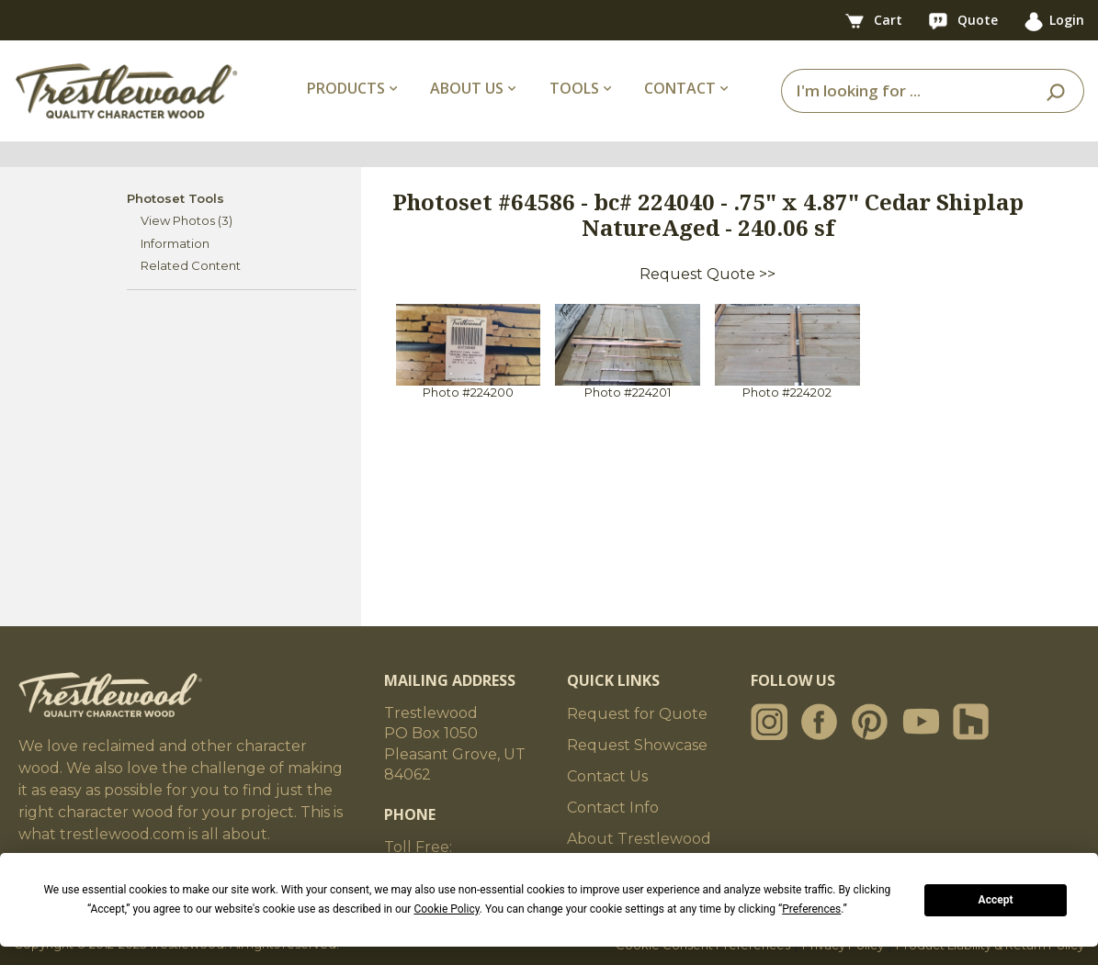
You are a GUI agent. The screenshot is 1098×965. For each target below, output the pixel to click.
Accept (996, 899)
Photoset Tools (175, 198)
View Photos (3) (186, 220)
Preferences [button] (811, 909)
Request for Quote (637, 714)
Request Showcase (637, 745)
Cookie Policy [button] (446, 909)
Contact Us (607, 776)
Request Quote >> (707, 274)
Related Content (191, 265)
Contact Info (613, 807)
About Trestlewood (639, 838)
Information (175, 243)
